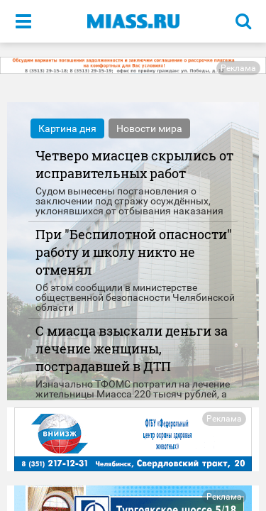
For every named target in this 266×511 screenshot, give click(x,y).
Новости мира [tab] (149, 128)
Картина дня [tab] (67, 128)
